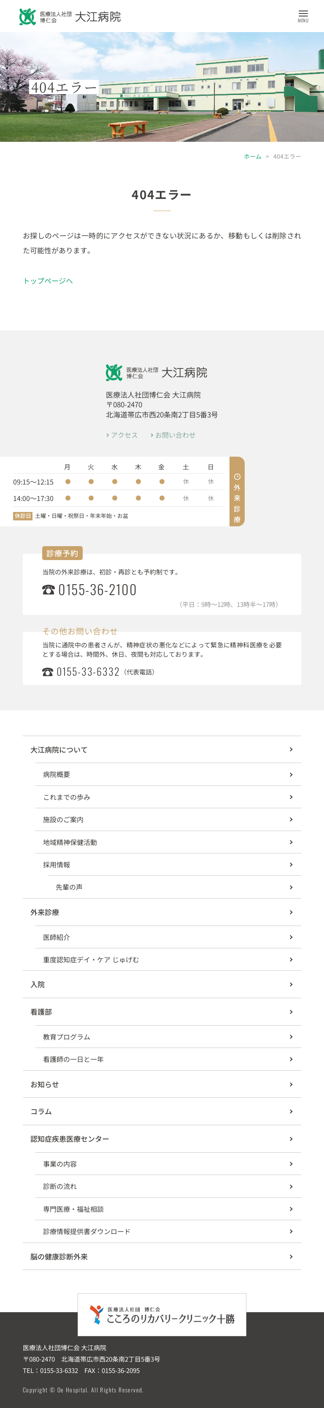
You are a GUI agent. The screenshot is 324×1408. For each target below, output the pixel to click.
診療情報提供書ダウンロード (87, 1231)
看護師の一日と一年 (73, 1059)
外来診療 (44, 912)
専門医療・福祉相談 (73, 1209)
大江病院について (59, 749)
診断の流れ (60, 1186)
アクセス (124, 434)
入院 (37, 984)
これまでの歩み (66, 797)
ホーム (253, 156)
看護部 (41, 1011)
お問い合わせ (175, 434)
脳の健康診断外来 (59, 1256)
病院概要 (56, 774)
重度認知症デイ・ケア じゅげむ (91, 959)
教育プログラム (66, 1037)
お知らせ (44, 1084)
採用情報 (56, 864)
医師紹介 (56, 937)
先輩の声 (69, 887)
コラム (41, 1111)
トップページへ (48, 280)
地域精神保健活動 (70, 842)
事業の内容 (60, 1164)
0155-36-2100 (97, 589)
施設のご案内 (63, 819)
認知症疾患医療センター (69, 1138)
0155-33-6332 (88, 671)
